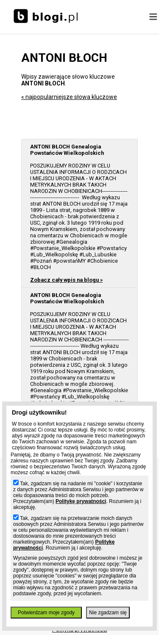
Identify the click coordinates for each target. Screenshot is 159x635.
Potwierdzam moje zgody (46, 613)
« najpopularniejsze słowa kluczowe (69, 96)
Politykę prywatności (81, 501)
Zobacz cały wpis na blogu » (66, 280)
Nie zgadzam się (108, 613)
